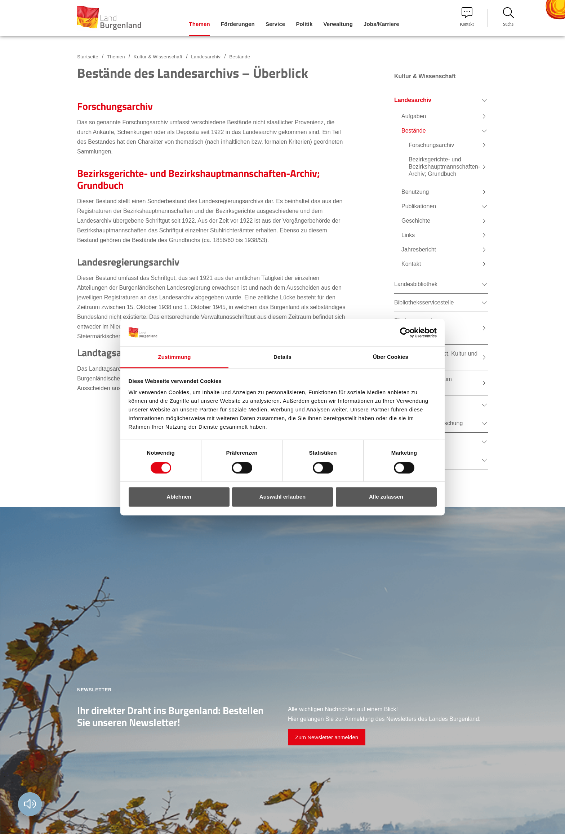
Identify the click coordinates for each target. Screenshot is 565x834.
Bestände (239, 56)
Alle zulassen (386, 497)
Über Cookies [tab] (390, 357)
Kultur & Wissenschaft (158, 56)
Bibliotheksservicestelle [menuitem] (424, 302)
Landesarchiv (206, 56)
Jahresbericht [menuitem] (418, 249)
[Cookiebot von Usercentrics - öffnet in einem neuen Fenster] (405, 332)
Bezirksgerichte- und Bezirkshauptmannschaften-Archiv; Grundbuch (198, 179)
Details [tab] (282, 357)
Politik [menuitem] (304, 24)
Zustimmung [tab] (174, 357)
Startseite (87, 56)
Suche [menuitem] (508, 17)
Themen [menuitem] (199, 24)
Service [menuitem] (275, 24)
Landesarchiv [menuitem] (412, 100)
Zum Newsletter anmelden (326, 737)
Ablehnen (178, 497)
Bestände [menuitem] (413, 131)
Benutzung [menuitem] (415, 192)
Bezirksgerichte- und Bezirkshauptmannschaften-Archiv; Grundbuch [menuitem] (444, 166)
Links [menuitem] (408, 235)
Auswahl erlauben (282, 497)
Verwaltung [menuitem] (338, 24)
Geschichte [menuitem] (415, 221)
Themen (116, 56)
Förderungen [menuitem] (238, 24)
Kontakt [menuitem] (467, 17)
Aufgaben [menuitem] (413, 116)
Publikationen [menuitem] (418, 206)
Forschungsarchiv (115, 106)
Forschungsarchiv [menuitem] (431, 145)
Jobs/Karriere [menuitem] (381, 24)
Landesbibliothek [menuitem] (415, 284)
